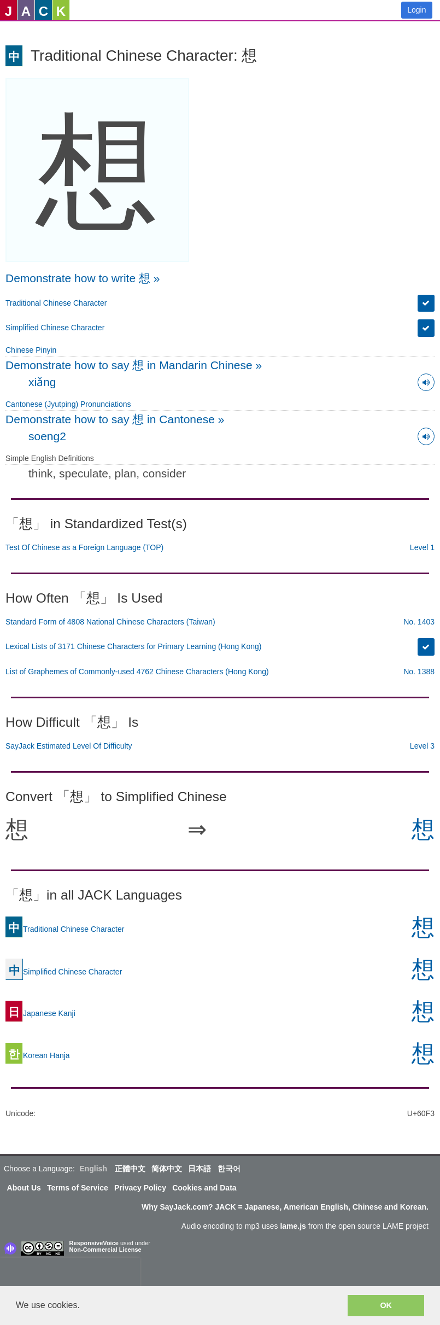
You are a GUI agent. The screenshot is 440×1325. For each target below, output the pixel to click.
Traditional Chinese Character (56, 303)
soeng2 (47, 436)
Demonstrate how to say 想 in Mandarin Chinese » (133, 365)
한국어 (229, 1168)
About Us (24, 1187)
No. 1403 (419, 621)
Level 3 (422, 746)
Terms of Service (77, 1187)
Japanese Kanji (40, 1013)
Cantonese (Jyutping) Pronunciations (68, 404)
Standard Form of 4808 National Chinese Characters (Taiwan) (110, 621)
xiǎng (42, 382)
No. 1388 (419, 671)
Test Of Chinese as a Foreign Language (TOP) (84, 547)
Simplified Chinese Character (54, 327)
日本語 (199, 1168)
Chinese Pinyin (30, 350)
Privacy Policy (140, 1187)
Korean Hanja (37, 1055)
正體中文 (130, 1168)
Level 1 (422, 547)
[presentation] (70, 1274)
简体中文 (166, 1168)
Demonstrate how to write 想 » (82, 278)
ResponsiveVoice (94, 1243)
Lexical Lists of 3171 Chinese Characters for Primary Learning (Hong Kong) (133, 646)
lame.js (293, 1226)
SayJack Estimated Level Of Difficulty (68, 746)
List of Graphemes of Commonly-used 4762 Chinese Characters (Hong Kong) (137, 671)
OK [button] (386, 1305)
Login (416, 9)
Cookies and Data (204, 1187)
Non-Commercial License (105, 1249)
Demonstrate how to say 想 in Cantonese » (114, 419)
